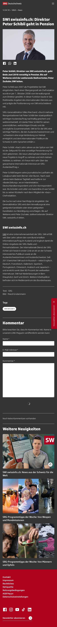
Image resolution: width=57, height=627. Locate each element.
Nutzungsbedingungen (14, 590)
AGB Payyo (8, 593)
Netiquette (8, 587)
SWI (4, 234)
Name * (6, 339)
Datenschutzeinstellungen (15, 597)
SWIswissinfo (9, 309)
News (20, 10)
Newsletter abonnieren (17, 618)
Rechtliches (8, 583)
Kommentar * (9, 361)
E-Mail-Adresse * (10, 350)
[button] (53, 3)
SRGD (14, 10)
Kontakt (7, 577)
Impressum (8, 580)
